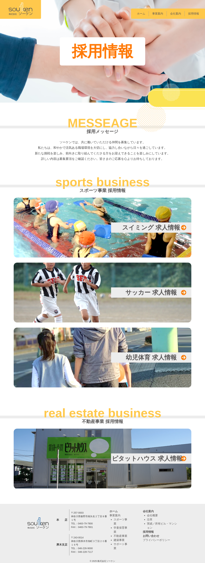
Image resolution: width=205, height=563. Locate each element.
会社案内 (175, 13)
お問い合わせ (151, 535)
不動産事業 (120, 535)
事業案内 (157, 13)
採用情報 (193, 13)
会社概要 (152, 515)
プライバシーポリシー (156, 540)
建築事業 (119, 540)
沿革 (149, 519)
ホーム (141, 13)
